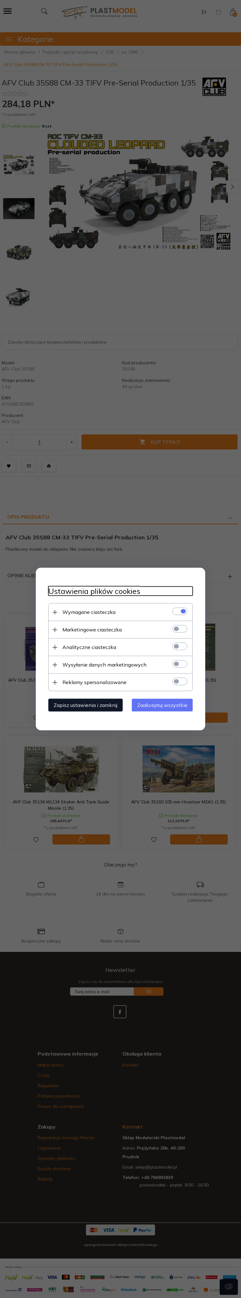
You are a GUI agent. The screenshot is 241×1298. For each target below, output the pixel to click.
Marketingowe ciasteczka (92, 629)
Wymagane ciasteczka (88, 612)
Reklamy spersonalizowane (94, 682)
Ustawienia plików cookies (94, 591)
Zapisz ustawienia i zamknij (85, 705)
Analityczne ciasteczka (89, 647)
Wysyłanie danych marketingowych (104, 665)
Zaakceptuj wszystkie (162, 705)
